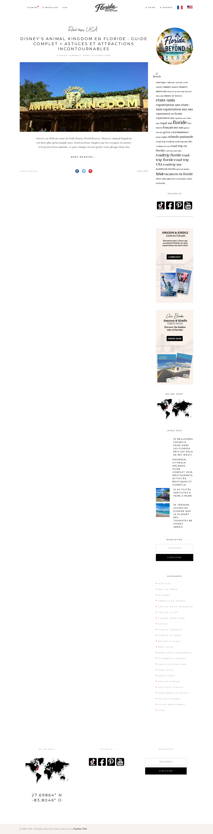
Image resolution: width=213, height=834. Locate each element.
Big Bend (164, 595)
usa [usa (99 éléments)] (159, 173)
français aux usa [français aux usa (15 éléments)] (173, 127)
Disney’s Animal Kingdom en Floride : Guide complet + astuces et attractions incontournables (84, 43)
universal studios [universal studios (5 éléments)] (182, 169)
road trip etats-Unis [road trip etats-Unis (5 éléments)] (173, 151)
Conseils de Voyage (171, 601)
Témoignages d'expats (173, 693)
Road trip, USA (83, 29)
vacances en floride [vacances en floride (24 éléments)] (178, 174)
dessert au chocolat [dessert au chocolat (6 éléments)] (175, 91)
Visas (162, 710)
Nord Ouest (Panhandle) (175, 653)
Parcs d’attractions (97, 55)
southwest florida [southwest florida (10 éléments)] (165, 168)
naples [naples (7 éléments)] (164, 137)
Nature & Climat (169, 641)
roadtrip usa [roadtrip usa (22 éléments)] (172, 164)
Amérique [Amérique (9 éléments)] (161, 82)
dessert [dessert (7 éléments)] (175, 87)
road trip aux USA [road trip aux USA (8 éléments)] (183, 141)
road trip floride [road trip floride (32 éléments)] (172, 157)
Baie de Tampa (168, 589)
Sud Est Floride (169, 681)
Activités (164, 584)
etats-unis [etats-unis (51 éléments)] (165, 100)
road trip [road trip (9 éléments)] (161, 141)
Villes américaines (171, 705)
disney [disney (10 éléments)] (167, 95)
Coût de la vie (168, 612)
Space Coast (166, 676)
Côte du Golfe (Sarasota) (175, 607)
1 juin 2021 (142, 170)
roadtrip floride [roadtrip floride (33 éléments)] (168, 155)
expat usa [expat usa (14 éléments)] (166, 123)
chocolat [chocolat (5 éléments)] (179, 82)
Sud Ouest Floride (171, 687)
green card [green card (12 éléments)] (169, 132)
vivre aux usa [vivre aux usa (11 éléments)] (163, 178)
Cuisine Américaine (171, 618)
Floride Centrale (69, 55)
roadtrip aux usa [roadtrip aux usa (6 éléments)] (163, 146)
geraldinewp (29, 171)
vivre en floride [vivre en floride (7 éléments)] (178, 178)
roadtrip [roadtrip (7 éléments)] (170, 141)
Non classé (166, 647)
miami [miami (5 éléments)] (158, 137)
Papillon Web (80, 828)
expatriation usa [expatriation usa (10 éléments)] (165, 117)
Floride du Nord (170, 635)
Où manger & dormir (172, 658)
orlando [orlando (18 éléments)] (173, 137)
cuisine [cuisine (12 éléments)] (167, 86)
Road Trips (165, 670)
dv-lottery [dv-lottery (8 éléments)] (177, 96)
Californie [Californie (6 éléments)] (171, 82)
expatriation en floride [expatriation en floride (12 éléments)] (169, 113)
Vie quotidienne (169, 699)
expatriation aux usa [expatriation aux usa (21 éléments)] (178, 109)
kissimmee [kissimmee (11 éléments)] (183, 132)
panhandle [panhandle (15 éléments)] (186, 137)
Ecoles (163, 624)
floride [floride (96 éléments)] (180, 122)
